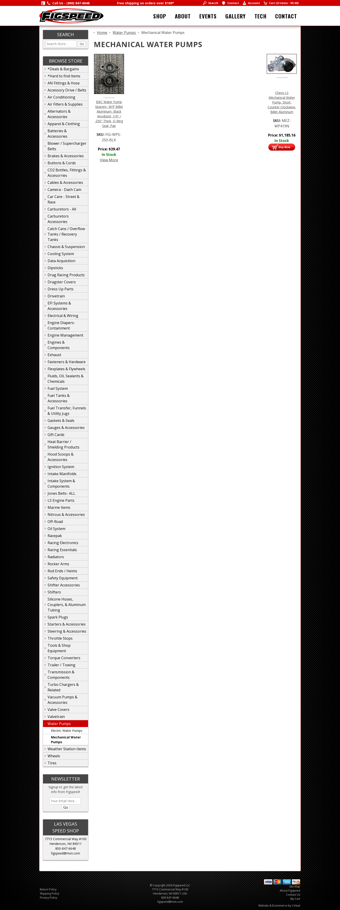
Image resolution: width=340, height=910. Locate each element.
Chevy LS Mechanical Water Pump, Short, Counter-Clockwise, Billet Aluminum (282, 102)
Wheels (54, 755)
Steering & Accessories (67, 631)
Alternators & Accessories (59, 114)
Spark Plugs (58, 617)
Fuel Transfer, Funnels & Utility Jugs (67, 411)
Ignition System (61, 466)
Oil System (56, 528)
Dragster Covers (62, 281)
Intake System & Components (61, 483)
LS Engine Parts (61, 500)
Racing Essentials (62, 549)
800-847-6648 (65, 848)
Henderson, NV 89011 (65, 844)
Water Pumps (59, 723)
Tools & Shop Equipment (59, 648)
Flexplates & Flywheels (66, 368)
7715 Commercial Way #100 (65, 839)
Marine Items (59, 507)
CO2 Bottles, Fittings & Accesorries (67, 172)
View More (109, 159)
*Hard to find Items (64, 76)
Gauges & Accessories (66, 427)
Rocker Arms (58, 563)
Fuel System (58, 388)
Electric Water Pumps (66, 730)
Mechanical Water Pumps (66, 739)
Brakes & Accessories (66, 155)
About (183, 16)
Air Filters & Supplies (65, 104)
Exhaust (54, 354)
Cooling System (61, 253)
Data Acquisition (61, 260)
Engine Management (65, 335)
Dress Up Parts (61, 289)
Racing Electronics (63, 542)
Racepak (55, 535)
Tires (52, 763)
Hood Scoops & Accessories (61, 457)
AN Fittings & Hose (64, 83)
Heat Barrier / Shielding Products (63, 444)
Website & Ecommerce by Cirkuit (279, 905)
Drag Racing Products (66, 274)
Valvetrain (56, 716)
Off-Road (55, 521)
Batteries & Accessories (57, 133)
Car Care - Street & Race (63, 199)
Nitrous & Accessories (66, 514)
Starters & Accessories (67, 624)
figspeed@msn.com (65, 853)
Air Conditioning (61, 97)
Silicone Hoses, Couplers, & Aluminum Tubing (67, 605)
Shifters (54, 592)
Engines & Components (59, 345)
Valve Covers (58, 709)
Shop (159, 16)
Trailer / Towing (61, 664)
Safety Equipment (63, 577)
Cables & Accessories (65, 182)
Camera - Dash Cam (64, 189)
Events (208, 16)
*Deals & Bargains (63, 68)
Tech (260, 16)
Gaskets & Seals (61, 420)
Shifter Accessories (64, 585)
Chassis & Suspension (66, 246)
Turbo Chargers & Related (63, 687)
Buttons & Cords (62, 162)
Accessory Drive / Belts (67, 90)
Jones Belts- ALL (61, 493)
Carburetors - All (62, 209)
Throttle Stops (60, 638)
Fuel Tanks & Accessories (59, 398)
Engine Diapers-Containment (61, 325)
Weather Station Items (67, 748)
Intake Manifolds (62, 473)
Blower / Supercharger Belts (67, 146)
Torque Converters (64, 657)
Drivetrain (56, 296)
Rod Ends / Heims (62, 570)
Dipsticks (55, 267)
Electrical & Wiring (63, 315)
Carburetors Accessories (58, 219)
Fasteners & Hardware (67, 361)
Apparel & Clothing (64, 123)
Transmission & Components (61, 674)
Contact (286, 16)
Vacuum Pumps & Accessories (62, 700)
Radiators (56, 556)
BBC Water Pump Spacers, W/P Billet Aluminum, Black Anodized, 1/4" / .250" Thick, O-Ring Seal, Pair (109, 114)
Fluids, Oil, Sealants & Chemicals (66, 378)
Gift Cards (56, 434)
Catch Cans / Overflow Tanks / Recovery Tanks (66, 234)
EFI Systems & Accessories (59, 306)
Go (82, 44)
